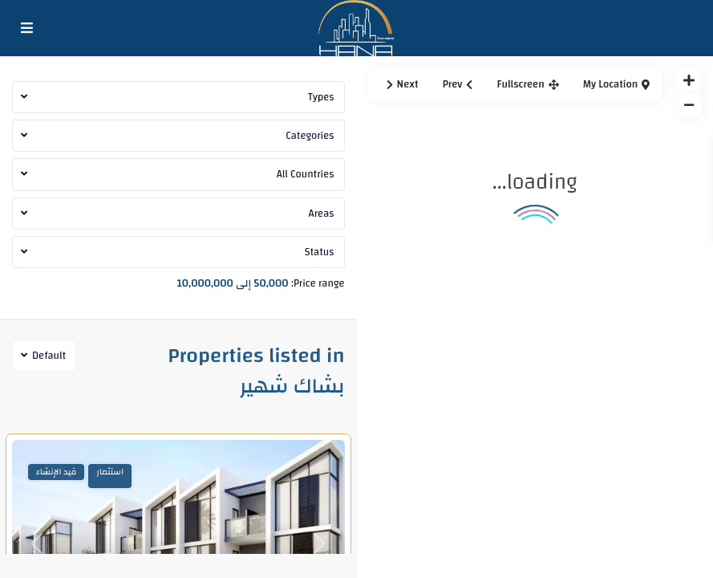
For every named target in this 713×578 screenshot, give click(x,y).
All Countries (305, 174)
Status (319, 252)
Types (321, 97)
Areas (321, 213)
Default (49, 355)
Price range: (317, 282)
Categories (310, 135)
